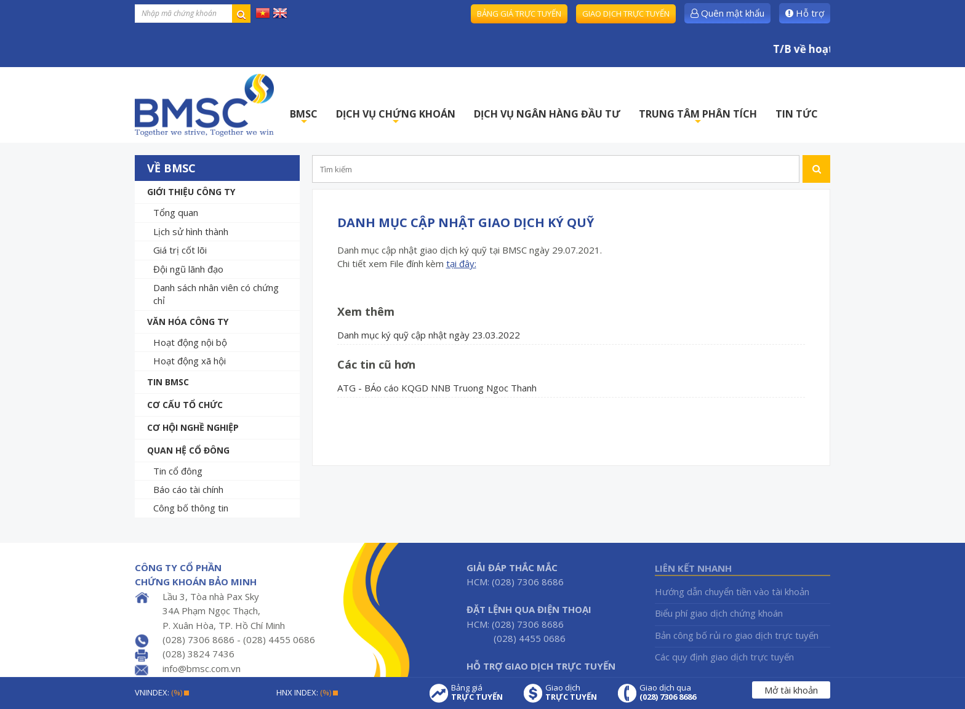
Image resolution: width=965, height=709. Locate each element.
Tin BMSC (168, 382)
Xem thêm (365, 311)
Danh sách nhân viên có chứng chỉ (216, 293)
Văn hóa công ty (187, 321)
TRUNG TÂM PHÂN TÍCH (698, 117)
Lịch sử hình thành (190, 231)
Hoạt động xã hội (189, 360)
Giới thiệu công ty (191, 192)
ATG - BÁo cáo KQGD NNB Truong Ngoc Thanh (437, 388)
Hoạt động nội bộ (190, 342)
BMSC (304, 117)
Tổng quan (175, 212)
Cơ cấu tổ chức (185, 405)
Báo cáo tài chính (188, 489)
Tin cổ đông (177, 471)
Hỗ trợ (804, 13)
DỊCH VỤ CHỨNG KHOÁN (395, 117)
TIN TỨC (796, 114)
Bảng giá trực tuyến (519, 13)
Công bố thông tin (190, 508)
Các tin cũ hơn (376, 364)
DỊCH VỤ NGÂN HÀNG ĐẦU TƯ (547, 114)
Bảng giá (477, 692)
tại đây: (461, 263)
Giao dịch (571, 692)
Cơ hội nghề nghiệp (193, 427)
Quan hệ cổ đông (188, 450)
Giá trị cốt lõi (180, 250)
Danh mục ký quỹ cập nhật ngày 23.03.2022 (428, 335)
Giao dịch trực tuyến (626, 13)
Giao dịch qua (667, 692)
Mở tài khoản (791, 690)
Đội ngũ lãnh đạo (188, 269)
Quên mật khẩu (727, 13)
